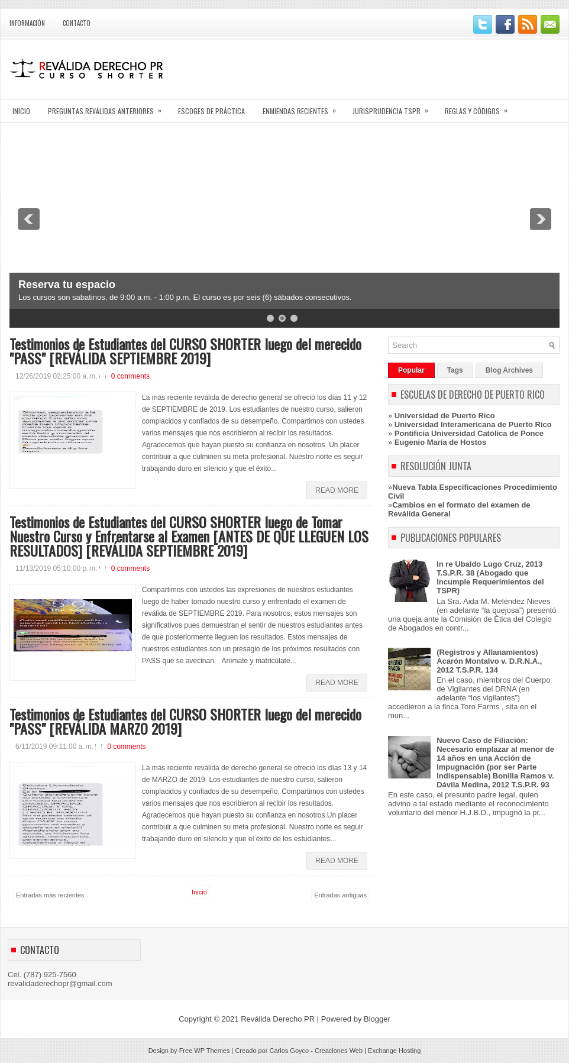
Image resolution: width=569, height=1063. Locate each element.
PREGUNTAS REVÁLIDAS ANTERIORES (108, 107)
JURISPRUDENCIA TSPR (394, 107)
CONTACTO (76, 23)
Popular (411, 370)
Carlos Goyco (289, 1050)
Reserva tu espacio (66, 284)
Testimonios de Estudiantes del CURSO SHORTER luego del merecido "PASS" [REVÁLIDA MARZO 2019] (185, 721)
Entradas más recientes (50, 895)
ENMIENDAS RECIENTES (303, 107)
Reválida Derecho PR (278, 1018)
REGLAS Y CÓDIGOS (480, 107)
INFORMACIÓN (27, 23)
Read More (336, 490)
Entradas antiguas (340, 895)
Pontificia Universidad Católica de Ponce (469, 433)
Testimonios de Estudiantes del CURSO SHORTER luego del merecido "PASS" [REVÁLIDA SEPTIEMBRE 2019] (185, 351)
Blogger (377, 1018)
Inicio (199, 892)
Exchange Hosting (394, 1050)
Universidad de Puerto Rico (445, 415)
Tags (455, 370)
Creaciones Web (339, 1050)
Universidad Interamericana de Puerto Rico (473, 424)
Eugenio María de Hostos (440, 442)
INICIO (21, 111)
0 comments (130, 376)
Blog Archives (509, 370)
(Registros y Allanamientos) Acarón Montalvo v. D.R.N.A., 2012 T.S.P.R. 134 (489, 661)
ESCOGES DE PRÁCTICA (211, 111)
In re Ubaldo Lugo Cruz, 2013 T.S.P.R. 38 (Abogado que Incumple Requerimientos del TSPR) (490, 577)
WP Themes (211, 1050)
